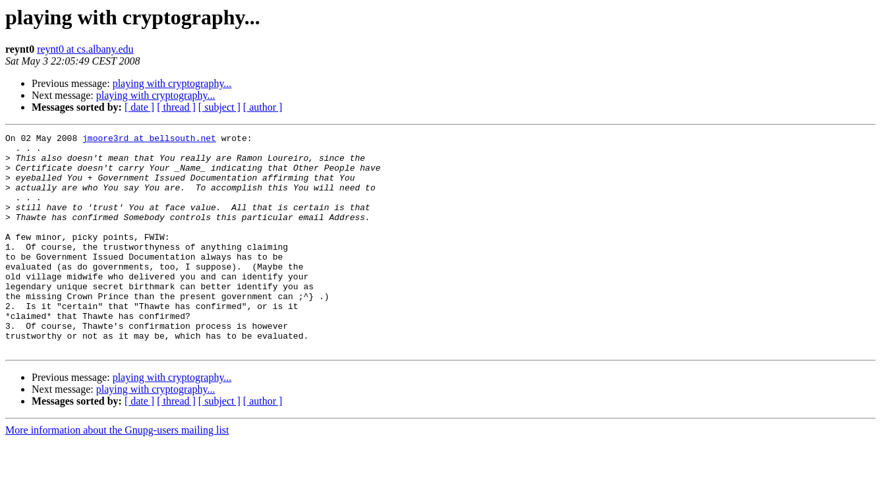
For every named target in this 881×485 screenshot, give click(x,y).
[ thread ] (176, 107)
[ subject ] (219, 107)
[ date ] (139, 107)
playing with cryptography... (172, 83)
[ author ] (263, 107)
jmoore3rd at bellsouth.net (149, 140)
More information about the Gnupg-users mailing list (117, 473)
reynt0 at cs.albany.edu (85, 49)
